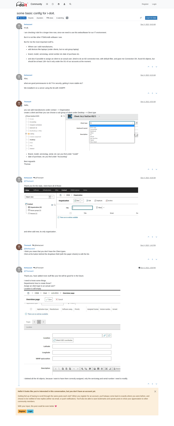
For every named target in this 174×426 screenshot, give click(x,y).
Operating (21, 18)
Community (36, 4)
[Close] (155, 391)
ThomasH (27, 102)
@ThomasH (38, 178)
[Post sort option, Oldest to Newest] (141, 18)
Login (30, 411)
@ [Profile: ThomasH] (29, 181)
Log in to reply (151, 18)
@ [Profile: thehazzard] (29, 249)
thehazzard (28, 24)
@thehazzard (37, 245)
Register (22, 411)
